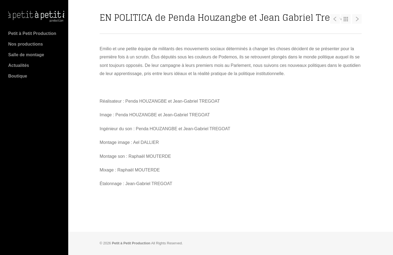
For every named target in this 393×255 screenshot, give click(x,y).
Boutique (17, 76)
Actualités (18, 65)
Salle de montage (26, 54)
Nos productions (25, 44)
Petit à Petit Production (32, 33)
